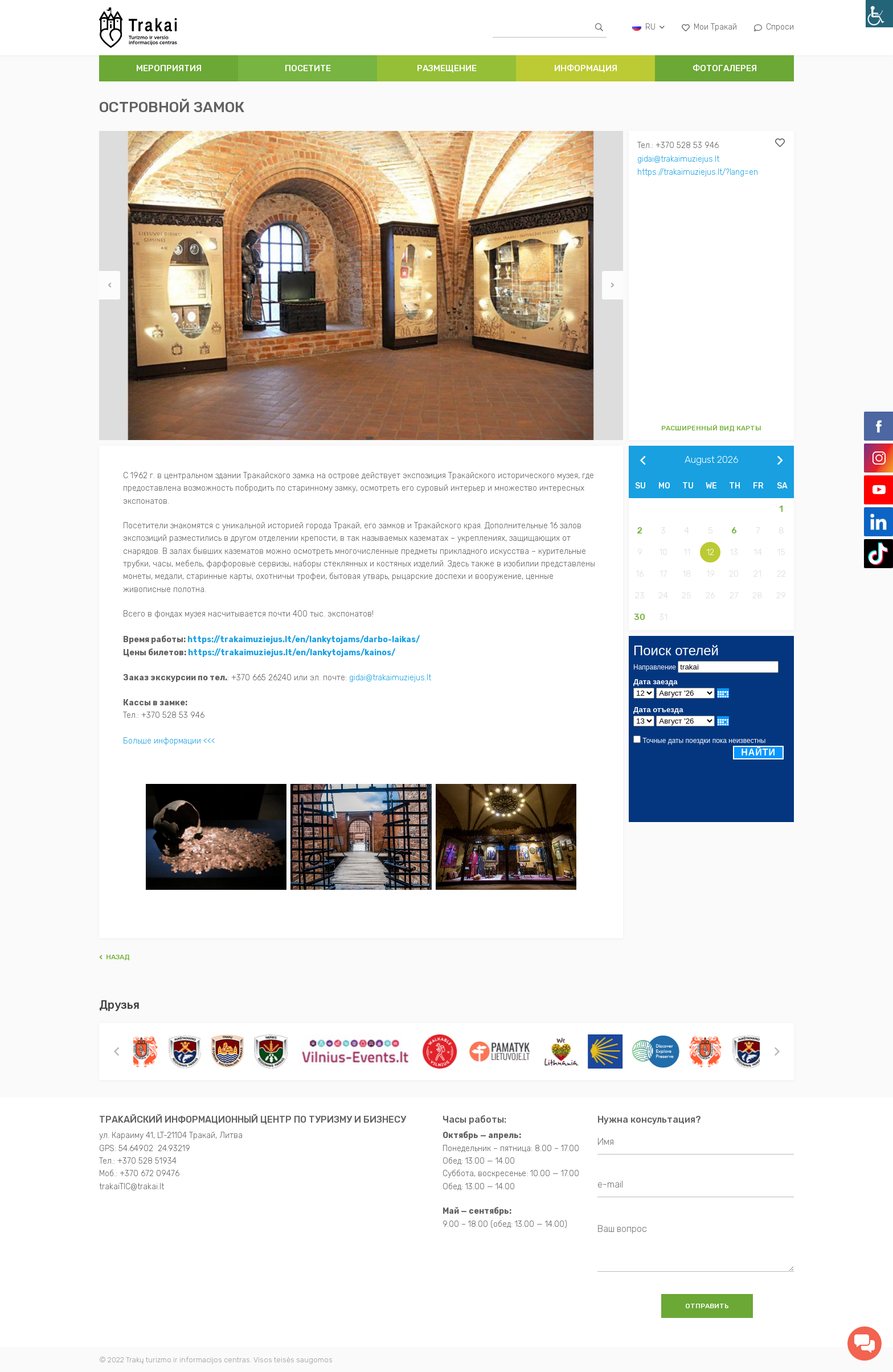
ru (648, 27)
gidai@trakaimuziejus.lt (679, 158)
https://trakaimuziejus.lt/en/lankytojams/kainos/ (291, 651)
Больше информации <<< (169, 738)
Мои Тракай (709, 27)
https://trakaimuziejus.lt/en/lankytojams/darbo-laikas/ (303, 639)
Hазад (114, 955)
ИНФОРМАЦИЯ (585, 68)
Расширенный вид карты (711, 428)
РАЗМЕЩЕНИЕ (447, 68)
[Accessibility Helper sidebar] (879, 13)
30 (639, 617)
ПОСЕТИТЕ (308, 68)
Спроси (774, 27)
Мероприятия (169, 68)
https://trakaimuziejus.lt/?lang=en (698, 171)
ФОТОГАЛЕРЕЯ (725, 68)
